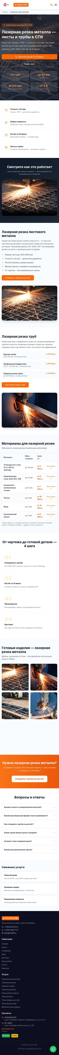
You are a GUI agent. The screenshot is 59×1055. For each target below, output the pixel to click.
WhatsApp (6, 1035)
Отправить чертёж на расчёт (17, 278)
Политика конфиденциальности (29, 1049)
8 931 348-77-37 (8, 1029)
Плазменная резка (9, 983)
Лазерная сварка (8, 986)
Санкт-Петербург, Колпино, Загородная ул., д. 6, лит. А (24, 1020)
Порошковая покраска (10, 993)
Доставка (5, 958)
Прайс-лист (29, 64)
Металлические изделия (11, 1007)
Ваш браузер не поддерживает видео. (29, 197)
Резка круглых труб (9, 1003)
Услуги (4, 947)
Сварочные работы (9, 989)
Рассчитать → (51, 467)
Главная (5, 12)
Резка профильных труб (11, 1000)
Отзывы (14, 1035)
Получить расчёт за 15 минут (29, 57)
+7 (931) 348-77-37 (10, 930)
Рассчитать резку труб (15, 385)
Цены (4, 954)
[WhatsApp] (53, 1049)
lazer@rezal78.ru (9, 933)
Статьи (4, 965)
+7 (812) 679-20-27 (10, 927)
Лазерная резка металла (11, 979)
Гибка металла (7, 996)
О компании (6, 951)
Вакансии (5, 968)
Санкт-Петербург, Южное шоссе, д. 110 (19, 1025)
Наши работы (7, 961)
